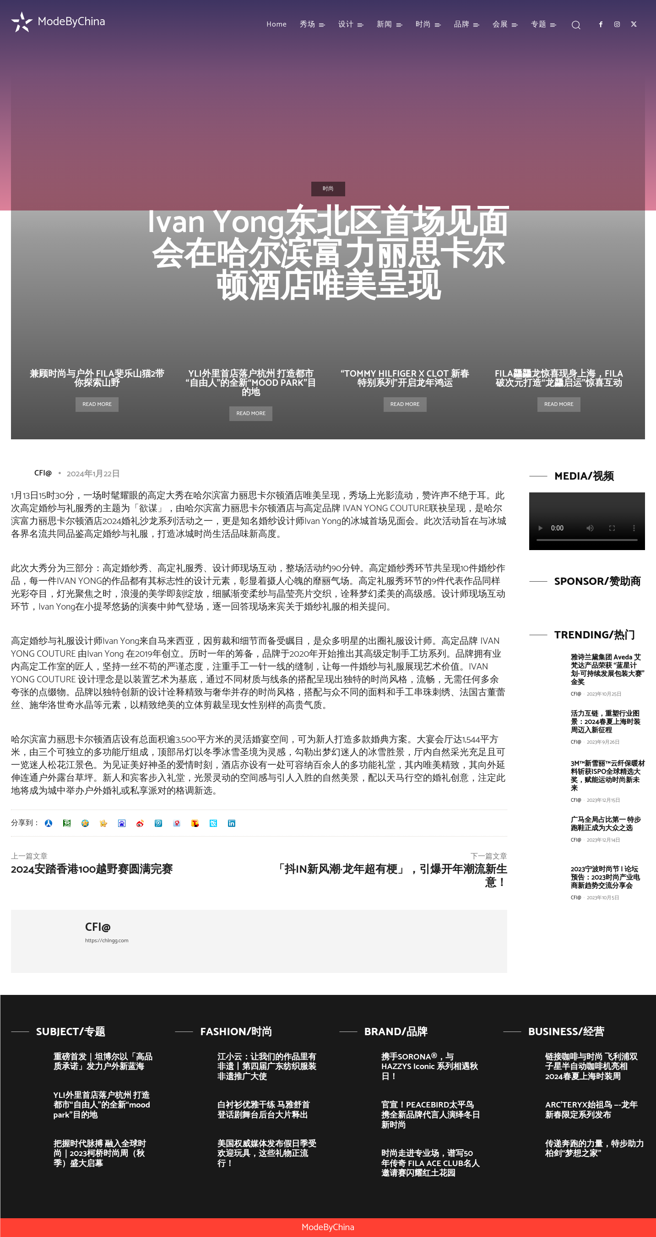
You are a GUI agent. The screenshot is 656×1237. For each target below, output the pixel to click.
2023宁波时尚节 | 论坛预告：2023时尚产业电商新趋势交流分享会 (605, 877)
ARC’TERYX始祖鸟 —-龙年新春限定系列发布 (591, 1110)
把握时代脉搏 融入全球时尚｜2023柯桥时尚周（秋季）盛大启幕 (100, 1154)
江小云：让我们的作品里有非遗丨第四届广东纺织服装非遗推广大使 (266, 1067)
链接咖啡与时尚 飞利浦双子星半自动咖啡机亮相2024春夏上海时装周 (591, 1067)
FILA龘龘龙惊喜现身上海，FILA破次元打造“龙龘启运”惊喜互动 (559, 379)
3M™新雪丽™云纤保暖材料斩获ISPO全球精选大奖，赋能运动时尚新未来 (608, 776)
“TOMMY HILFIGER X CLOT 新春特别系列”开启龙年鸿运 (405, 379)
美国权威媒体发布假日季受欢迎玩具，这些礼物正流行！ (266, 1154)
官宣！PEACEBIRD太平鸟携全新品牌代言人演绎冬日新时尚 (430, 1115)
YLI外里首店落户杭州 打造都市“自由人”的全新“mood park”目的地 (251, 383)
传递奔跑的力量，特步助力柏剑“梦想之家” (594, 1149)
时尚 (328, 189)
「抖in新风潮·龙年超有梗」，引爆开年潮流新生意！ (390, 876)
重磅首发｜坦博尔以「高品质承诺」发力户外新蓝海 (103, 1062)
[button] (575, 24)
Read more (97, 404)
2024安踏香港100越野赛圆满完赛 (92, 870)
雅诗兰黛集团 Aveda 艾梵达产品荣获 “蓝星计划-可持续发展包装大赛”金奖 (608, 670)
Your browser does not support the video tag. (587, 521)
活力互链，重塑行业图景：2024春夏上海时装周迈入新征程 (605, 722)
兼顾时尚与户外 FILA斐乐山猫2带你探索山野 (97, 379)
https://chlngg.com (107, 940)
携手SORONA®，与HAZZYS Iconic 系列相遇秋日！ (429, 1067)
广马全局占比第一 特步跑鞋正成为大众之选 (606, 824)
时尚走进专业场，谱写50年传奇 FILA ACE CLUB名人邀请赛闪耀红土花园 (430, 1163)
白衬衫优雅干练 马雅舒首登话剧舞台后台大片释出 (263, 1110)
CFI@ (43, 473)
